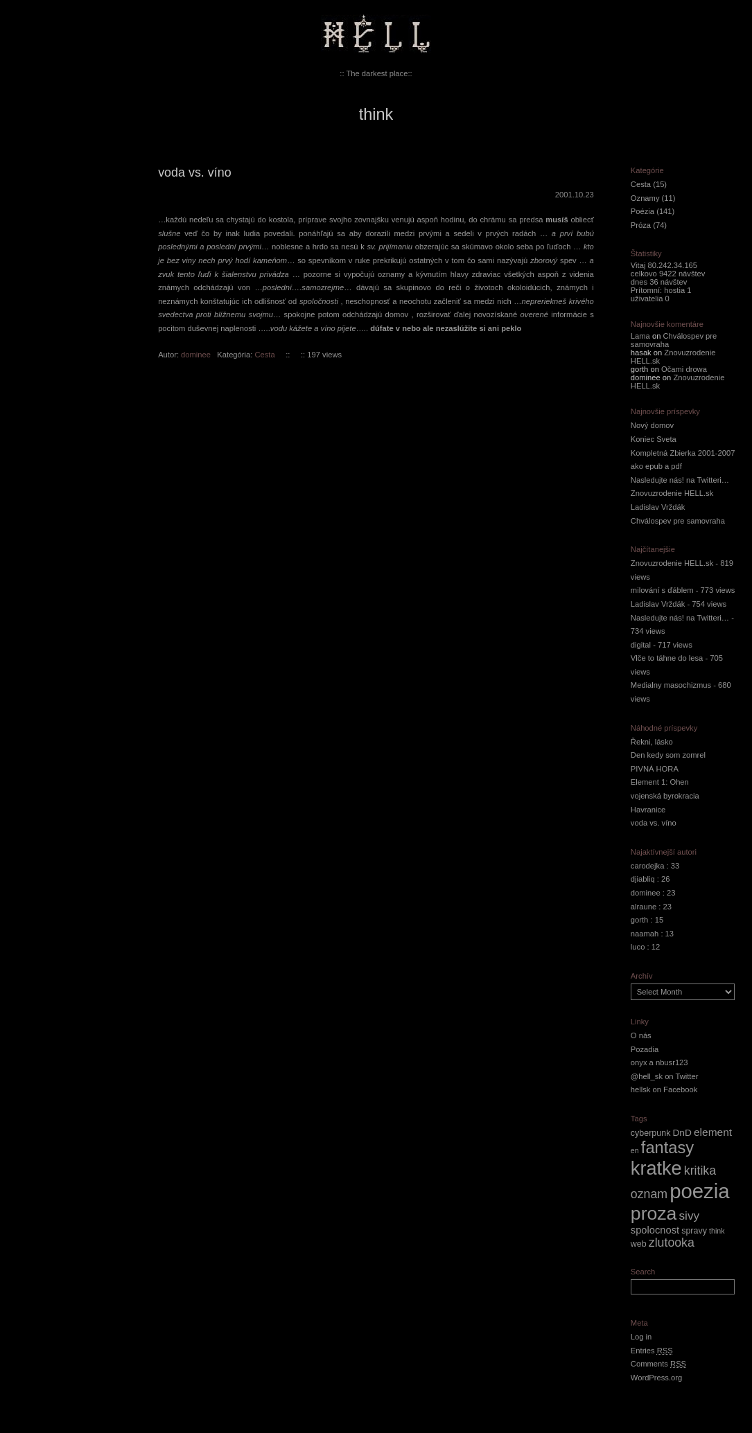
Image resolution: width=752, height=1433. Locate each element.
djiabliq (643, 879)
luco (638, 947)
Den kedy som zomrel (668, 755)
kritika (700, 1170)
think (717, 1231)
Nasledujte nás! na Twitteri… (680, 480)
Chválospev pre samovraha (678, 521)
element (713, 1132)
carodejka (648, 866)
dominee (196, 354)
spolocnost (655, 1230)
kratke (656, 1168)
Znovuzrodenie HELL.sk (672, 493)
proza (654, 1213)
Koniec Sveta (653, 439)
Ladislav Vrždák (658, 507)
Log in (641, 1337)
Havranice (648, 809)
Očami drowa (684, 369)
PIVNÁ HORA (655, 769)
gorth (640, 920)
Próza (641, 225)
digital (641, 645)
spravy (694, 1231)
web (639, 1244)
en (635, 1150)
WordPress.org (656, 1377)
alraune (643, 906)
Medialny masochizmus (671, 685)
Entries (652, 1350)
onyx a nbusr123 (659, 1062)
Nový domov (652, 425)
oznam (649, 1194)
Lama (640, 336)
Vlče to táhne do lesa (667, 658)
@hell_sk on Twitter (665, 1076)
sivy (689, 1215)
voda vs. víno (194, 172)
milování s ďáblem (662, 590)
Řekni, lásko (652, 742)
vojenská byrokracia (665, 796)
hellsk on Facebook (664, 1089)
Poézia (642, 211)
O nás (641, 1035)
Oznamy (645, 198)
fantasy (667, 1148)
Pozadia (644, 1049)
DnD (681, 1133)
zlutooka (671, 1242)
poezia (699, 1191)
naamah (644, 933)
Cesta (264, 354)
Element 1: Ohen (660, 782)
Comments (658, 1364)
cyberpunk (651, 1133)
